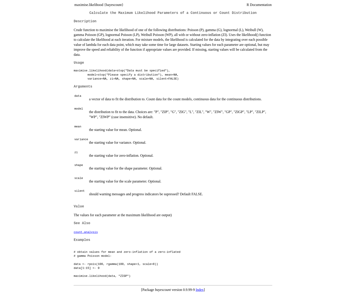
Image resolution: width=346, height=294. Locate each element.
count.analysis (86, 232)
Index (200, 290)
